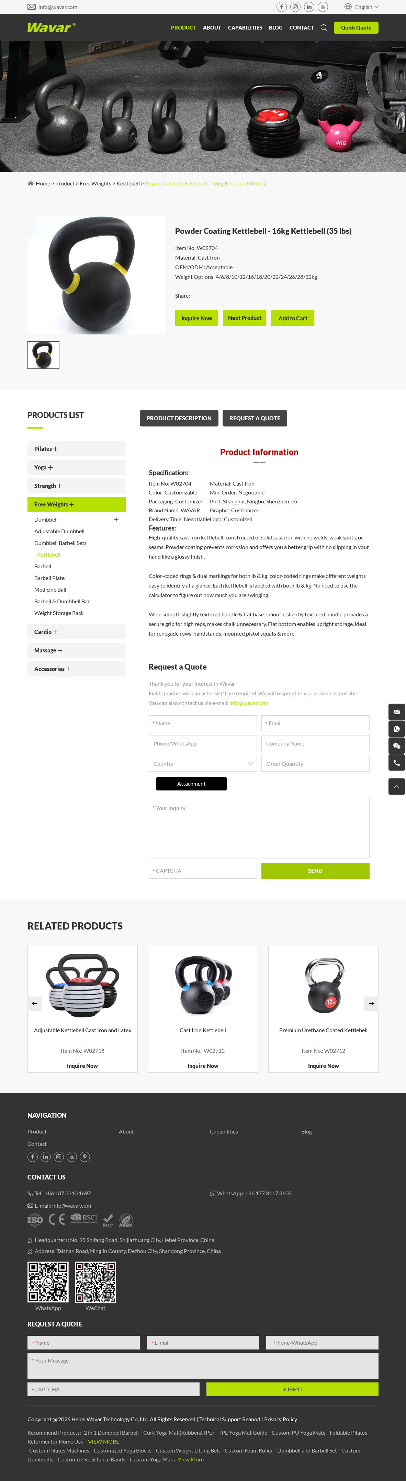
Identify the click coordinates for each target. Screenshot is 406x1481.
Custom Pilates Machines (59, 1450)
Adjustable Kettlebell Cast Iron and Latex (82, 1030)
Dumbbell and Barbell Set (307, 1450)
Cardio (46, 631)
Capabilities (245, 27)
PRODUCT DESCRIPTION (179, 418)
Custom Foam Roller (249, 1450)
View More (103, 1441)
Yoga (43, 467)
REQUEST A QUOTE (254, 418)
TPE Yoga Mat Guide (243, 1432)
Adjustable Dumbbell (59, 531)
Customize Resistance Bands (92, 1459)
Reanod (251, 1419)
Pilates (46, 448)
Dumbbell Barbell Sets (60, 542)
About (212, 27)
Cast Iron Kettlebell (203, 1030)
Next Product (244, 318)
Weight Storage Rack (58, 613)
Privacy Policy (280, 1419)
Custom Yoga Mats (153, 1459)
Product (183, 27)
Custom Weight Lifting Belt (188, 1450)
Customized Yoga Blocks (123, 1450)
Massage (48, 650)
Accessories (52, 668)
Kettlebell (128, 183)
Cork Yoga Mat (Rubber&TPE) (179, 1432)
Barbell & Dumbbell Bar (62, 601)
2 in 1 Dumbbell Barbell (112, 1432)
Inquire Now (82, 1065)
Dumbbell (76, 519)
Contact (302, 27)
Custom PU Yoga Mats (299, 1432)
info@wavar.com (57, 6)
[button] (34, 1003)
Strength (48, 485)
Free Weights (95, 183)
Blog (276, 27)
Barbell (42, 566)
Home (43, 183)
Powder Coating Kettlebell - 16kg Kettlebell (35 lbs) (206, 183)
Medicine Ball (50, 589)
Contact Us (46, 1177)
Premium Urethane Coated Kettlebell (323, 1030)
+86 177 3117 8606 (268, 1193)
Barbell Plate (49, 577)
